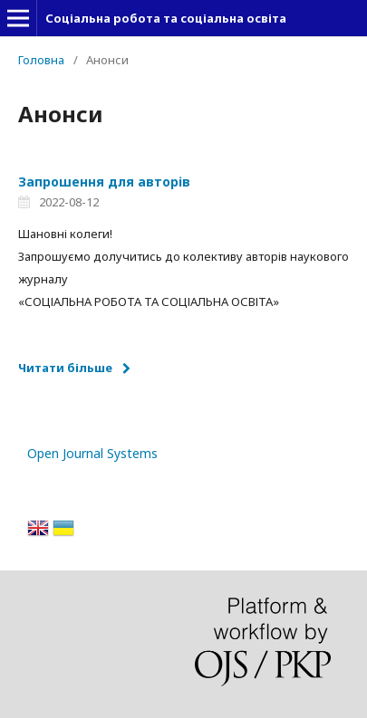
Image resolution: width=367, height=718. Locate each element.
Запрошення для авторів (104, 181)
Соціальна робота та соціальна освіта (165, 18)
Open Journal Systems (92, 453)
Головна (41, 60)
